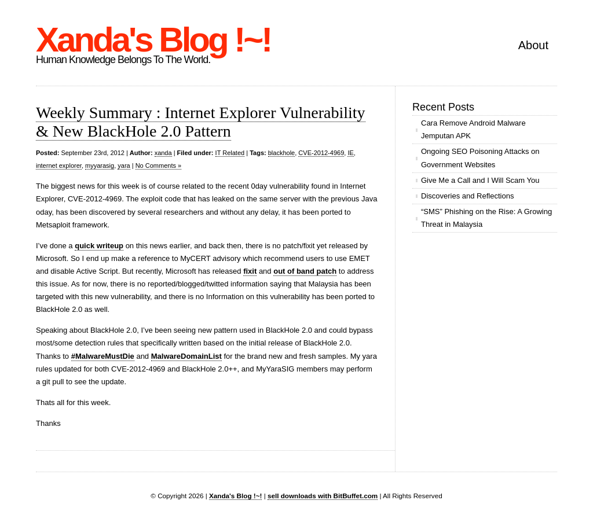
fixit (250, 271)
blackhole (281, 152)
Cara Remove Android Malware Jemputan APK (473, 129)
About (533, 45)
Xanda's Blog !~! (153, 39)
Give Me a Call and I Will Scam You (480, 180)
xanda (163, 152)
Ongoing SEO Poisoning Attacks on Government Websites (480, 157)
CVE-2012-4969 (321, 152)
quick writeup (99, 245)
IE (350, 152)
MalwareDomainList (186, 356)
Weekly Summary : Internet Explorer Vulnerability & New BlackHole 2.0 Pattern (200, 122)
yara (124, 165)
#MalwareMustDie (102, 356)
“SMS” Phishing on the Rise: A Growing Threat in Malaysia (486, 218)
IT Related (230, 152)
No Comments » (158, 165)
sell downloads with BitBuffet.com (323, 495)
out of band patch (304, 271)
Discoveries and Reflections (467, 196)
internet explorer (59, 165)
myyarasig (99, 165)
